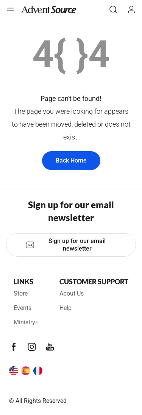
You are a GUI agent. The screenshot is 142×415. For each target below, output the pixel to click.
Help (65, 307)
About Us (71, 293)
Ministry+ (26, 322)
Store (21, 293)
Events (22, 307)
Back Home (71, 160)
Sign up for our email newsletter (65, 244)
